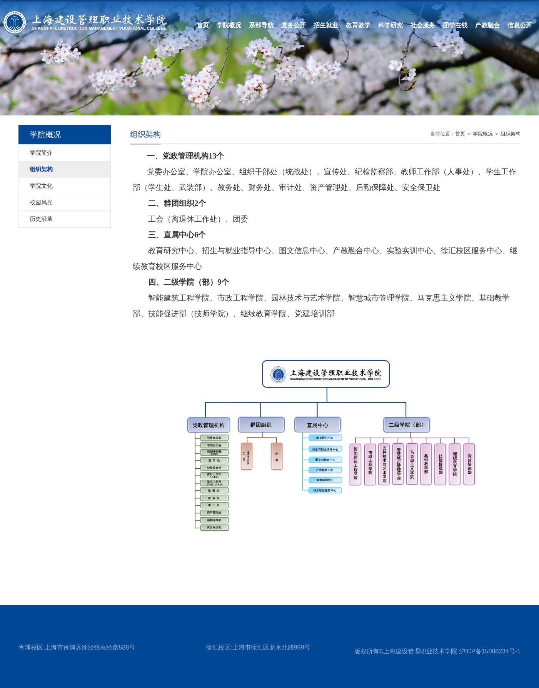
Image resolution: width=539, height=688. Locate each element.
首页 (203, 25)
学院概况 (483, 134)
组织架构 (511, 134)
